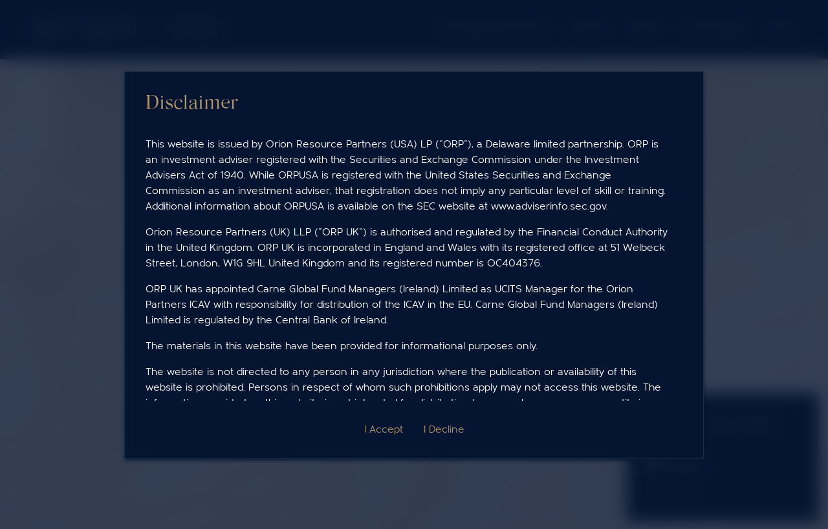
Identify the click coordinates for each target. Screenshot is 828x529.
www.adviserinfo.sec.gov (548, 206)
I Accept (383, 429)
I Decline (444, 429)
